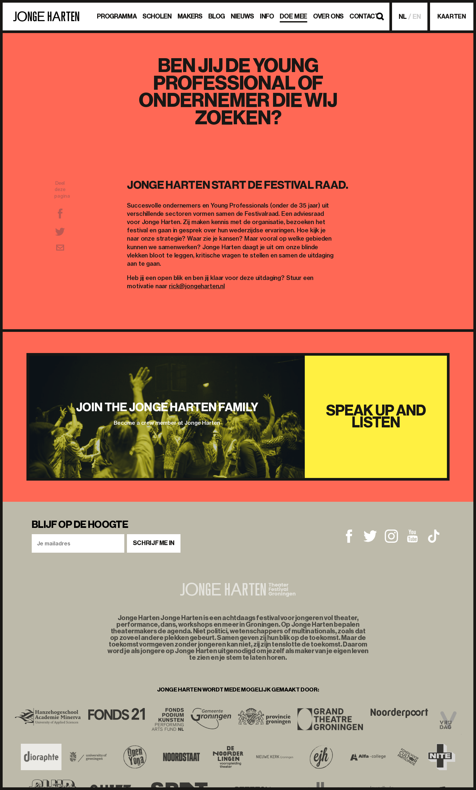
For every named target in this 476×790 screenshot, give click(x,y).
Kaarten (451, 16)
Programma (117, 16)
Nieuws (242, 16)
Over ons (328, 16)
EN (417, 16)
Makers (190, 16)
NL (403, 16)
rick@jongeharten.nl (197, 286)
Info (267, 16)
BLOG (216, 16)
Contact (364, 16)
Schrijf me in (154, 543)
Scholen (156, 16)
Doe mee (293, 16)
